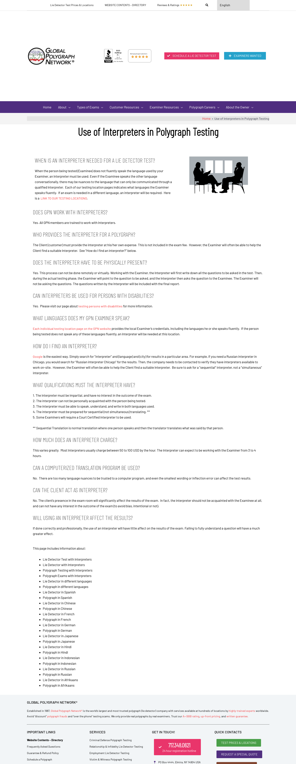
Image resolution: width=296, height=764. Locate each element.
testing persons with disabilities (100, 307)
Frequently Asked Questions (43, 747)
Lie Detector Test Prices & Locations (71, 5)
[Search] (206, 5)
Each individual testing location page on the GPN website (72, 329)
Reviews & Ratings (174, 5)
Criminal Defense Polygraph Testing (110, 741)
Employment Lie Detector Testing (109, 753)
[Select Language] (233, 5)
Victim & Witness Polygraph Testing (110, 760)
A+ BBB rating (191, 717)
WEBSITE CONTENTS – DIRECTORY (125, 5)
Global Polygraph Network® (66, 711)
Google (38, 357)
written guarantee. (237, 717)
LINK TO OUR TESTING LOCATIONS (65, 199)
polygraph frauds (57, 717)
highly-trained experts (242, 711)
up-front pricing (210, 717)
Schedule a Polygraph (39, 760)
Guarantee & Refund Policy (43, 753)
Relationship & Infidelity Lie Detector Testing (116, 747)
